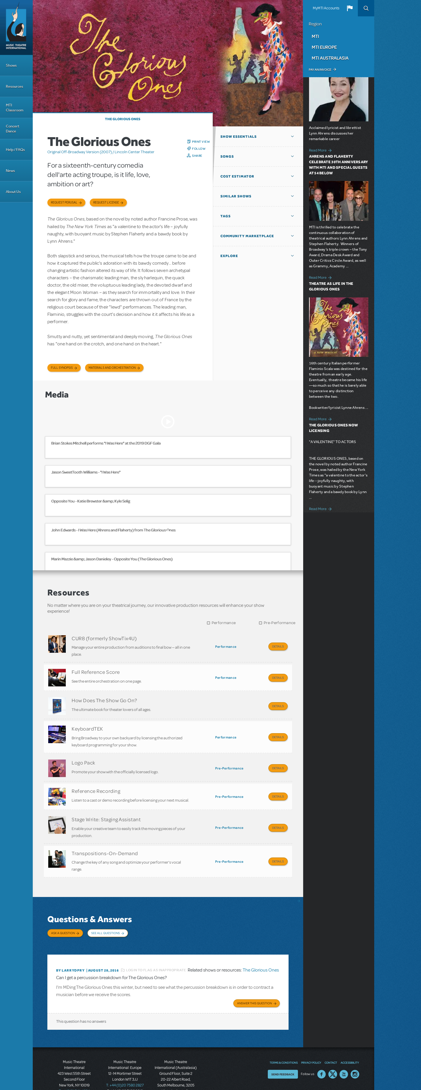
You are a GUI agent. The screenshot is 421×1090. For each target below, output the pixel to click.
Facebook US (321, 1052)
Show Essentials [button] (238, 137)
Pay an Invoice (320, 70)
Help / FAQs (15, 149)
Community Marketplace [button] (247, 236)
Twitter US (332, 1052)
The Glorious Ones (122, 119)
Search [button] (366, 8)
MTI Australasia (330, 58)
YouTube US (343, 1052)
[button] (349, 8)
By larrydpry (70, 950)
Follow (199, 149)
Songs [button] (227, 156)
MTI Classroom (14, 108)
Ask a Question (63, 917)
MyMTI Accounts (326, 8)
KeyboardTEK (87, 722)
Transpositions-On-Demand (105, 838)
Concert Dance (12, 129)
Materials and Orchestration (112, 368)
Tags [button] (225, 216)
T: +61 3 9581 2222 (176, 1075)
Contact (331, 1041)
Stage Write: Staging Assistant (106, 807)
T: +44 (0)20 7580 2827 (125, 1063)
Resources (14, 86)
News (10, 170)
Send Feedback (282, 1052)
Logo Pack (83, 754)
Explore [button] (229, 256)
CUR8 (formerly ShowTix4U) (104, 638)
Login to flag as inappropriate (156, 949)
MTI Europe (324, 47)
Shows (11, 65)
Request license (106, 202)
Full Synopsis (62, 368)
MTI (315, 36)
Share (197, 156)
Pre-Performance (280, 622)
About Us (13, 191)
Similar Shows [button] (235, 196)
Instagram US (355, 1052)
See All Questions (105, 917)
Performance (224, 622)
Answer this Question (254, 981)
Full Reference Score (96, 670)
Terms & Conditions (284, 1041)
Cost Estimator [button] (237, 176)
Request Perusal (64, 202)
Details (278, 646)
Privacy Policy (311, 1041)
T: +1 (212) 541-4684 (74, 1069)
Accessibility (350, 1041)
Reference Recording (96, 780)
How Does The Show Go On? (104, 696)
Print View (201, 142)
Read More (318, 150)
